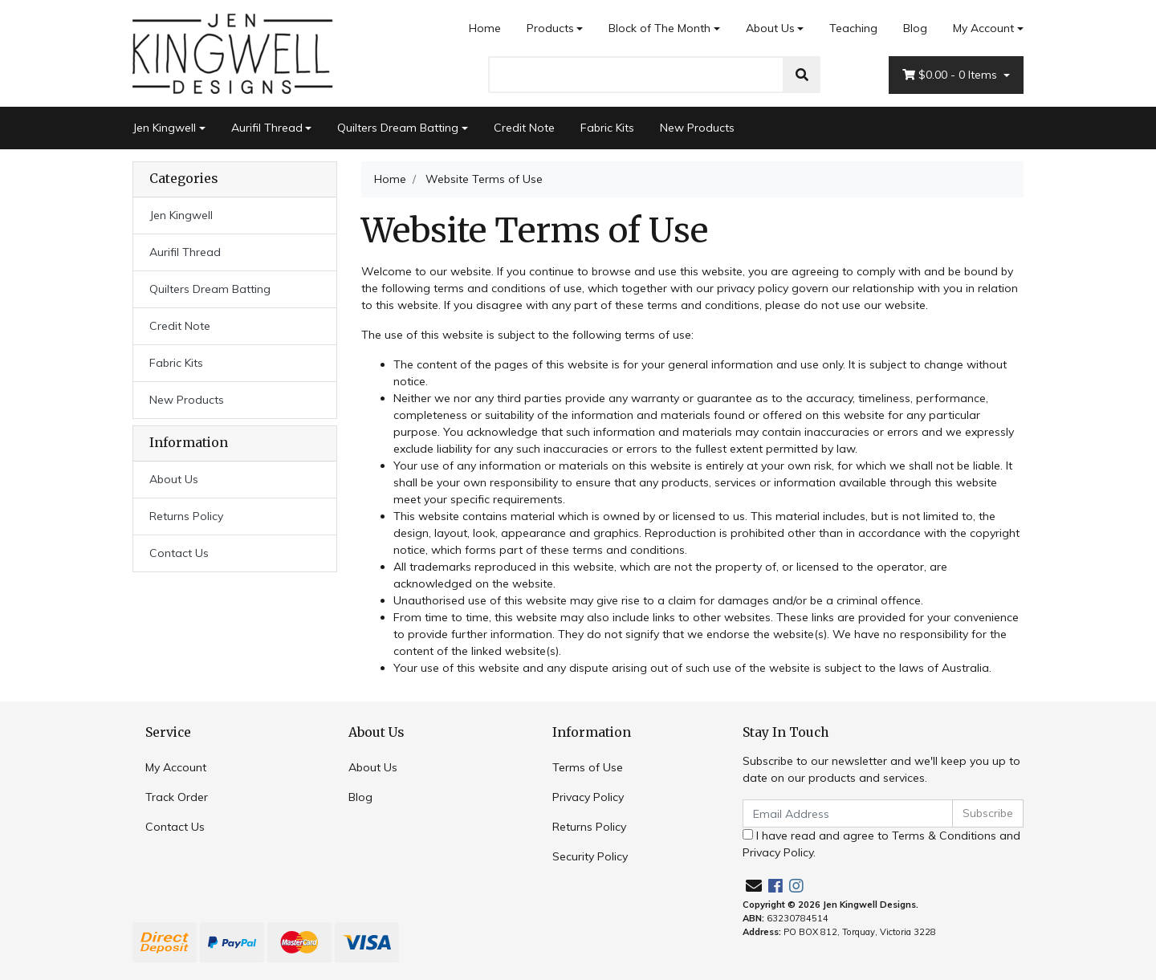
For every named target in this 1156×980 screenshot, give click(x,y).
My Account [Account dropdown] (983, 28)
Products (550, 28)
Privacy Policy (588, 797)
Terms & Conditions (944, 835)
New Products (697, 127)
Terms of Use (587, 767)
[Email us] (754, 886)
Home (485, 28)
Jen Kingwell (164, 127)
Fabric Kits (607, 127)
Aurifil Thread (267, 127)
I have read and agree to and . (881, 844)
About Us (770, 28)
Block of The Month (659, 28)
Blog (915, 28)
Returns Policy (186, 516)
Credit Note (524, 127)
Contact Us (179, 553)
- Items (951, 75)
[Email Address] (848, 813)
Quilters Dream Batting (397, 127)
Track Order (176, 797)
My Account (175, 767)
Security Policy (590, 856)
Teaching (853, 28)
